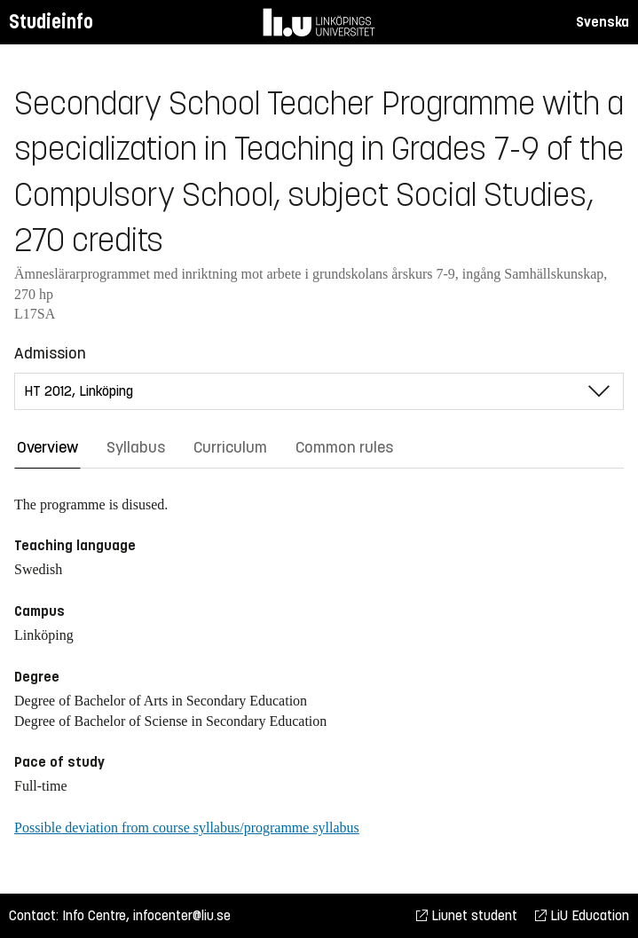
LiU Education (582, 915)
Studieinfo (51, 22)
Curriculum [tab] (230, 447)
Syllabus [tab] (135, 447)
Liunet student (466, 915)
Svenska (602, 21)
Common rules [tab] (344, 447)
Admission (50, 353)
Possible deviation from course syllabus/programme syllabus (186, 827)
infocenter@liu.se (182, 915)
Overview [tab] (47, 447)
